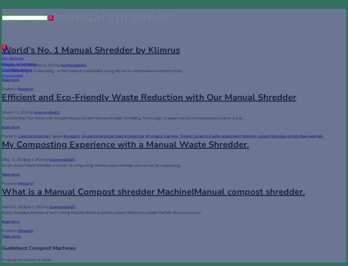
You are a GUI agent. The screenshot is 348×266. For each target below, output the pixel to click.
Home (7, 52)
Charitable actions (17, 69)
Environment (12, 75)
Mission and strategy (19, 64)
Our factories (13, 58)
